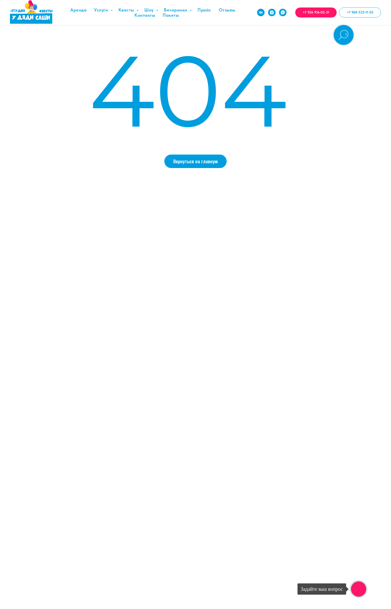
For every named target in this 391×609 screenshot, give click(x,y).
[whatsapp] (283, 12)
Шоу (149, 9)
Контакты (144, 15)
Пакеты (171, 15)
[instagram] (272, 12)
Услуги (101, 9)
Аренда (78, 9)
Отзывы (227, 9)
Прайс (204, 9)
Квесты (127, 9)
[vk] (261, 12)
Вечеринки (176, 9)
